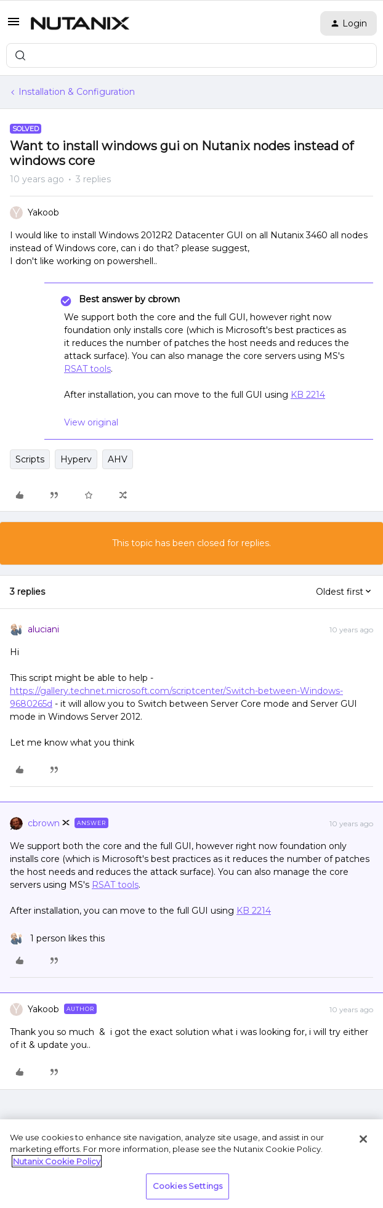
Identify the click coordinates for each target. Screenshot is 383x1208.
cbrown (44, 823)
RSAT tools (87, 368)
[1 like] (57, 938)
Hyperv (76, 459)
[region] (191, 1163)
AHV (117, 459)
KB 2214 (308, 394)
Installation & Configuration (76, 91)
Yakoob (43, 212)
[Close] (363, 1139)
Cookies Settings (187, 1186)
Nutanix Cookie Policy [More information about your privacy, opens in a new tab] (56, 1161)
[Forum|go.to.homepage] (80, 23)
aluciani (43, 629)
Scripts (29, 459)
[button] (13, 25)
